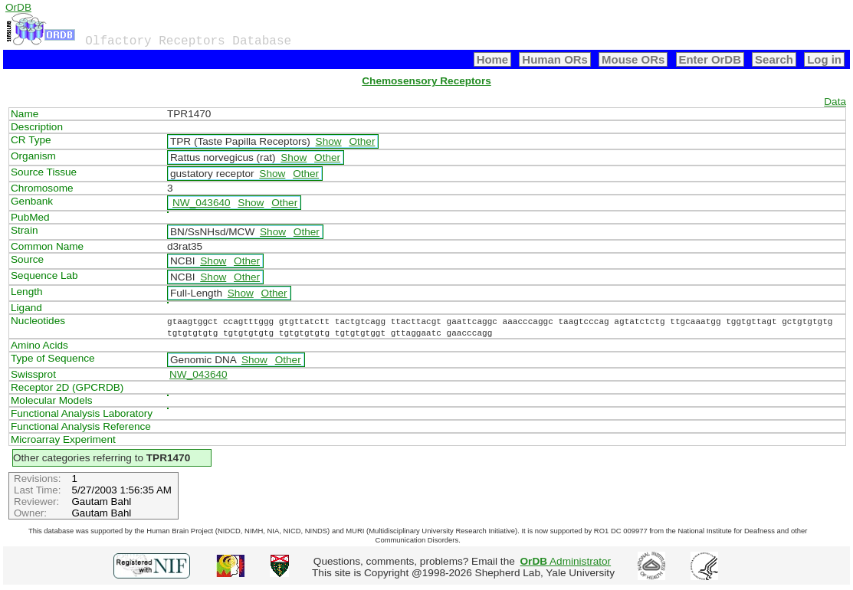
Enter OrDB (710, 59)
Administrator (566, 561)
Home (493, 59)
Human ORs (555, 59)
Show (329, 141)
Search (774, 59)
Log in (824, 59)
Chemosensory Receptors (426, 81)
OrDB (18, 7)
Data (835, 101)
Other (362, 141)
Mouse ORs (633, 59)
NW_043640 (201, 202)
